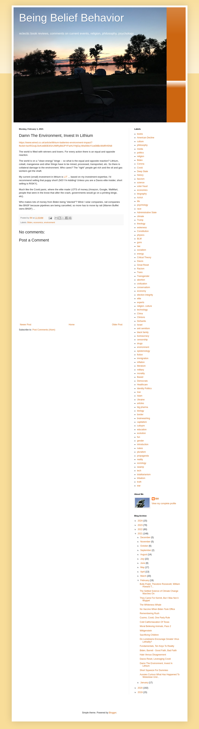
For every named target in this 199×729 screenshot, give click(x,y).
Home (72, 324)
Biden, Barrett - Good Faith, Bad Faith (158, 650)
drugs (140, 343)
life (138, 201)
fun (138, 437)
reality (140, 459)
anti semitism (143, 328)
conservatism (143, 287)
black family (143, 332)
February (145, 580)
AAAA (140, 197)
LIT (65, 176)
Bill (157, 498)
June (143, 563)
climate (140, 216)
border (140, 414)
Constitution (143, 231)
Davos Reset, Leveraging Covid (155, 659)
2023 (140, 525)
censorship (142, 339)
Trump (140, 220)
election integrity (145, 295)
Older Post (117, 324)
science (141, 182)
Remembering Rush (149, 613)
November (145, 541)
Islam (139, 396)
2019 (140, 692)
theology (141, 223)
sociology (141, 463)
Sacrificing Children (149, 635)
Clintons (141, 317)
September (146, 550)
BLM (139, 238)
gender (140, 440)
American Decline (145, 137)
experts (140, 302)
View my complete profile (164, 503)
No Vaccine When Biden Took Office (157, 609)
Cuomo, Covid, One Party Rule (155, 617)
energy (140, 253)
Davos (140, 261)
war (139, 485)
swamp (140, 467)
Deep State (142, 171)
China (140, 313)
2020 (140, 688)
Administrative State (147, 212)
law (138, 246)
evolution (141, 433)
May (142, 567)
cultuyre (141, 425)
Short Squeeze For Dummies (154, 670)
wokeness (142, 227)
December (145, 537)
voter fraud (142, 186)
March (143, 576)
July (142, 559)
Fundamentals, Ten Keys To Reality (157, 646)
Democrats (142, 381)
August (144, 554)
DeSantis (141, 321)
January (144, 682)
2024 (140, 520)
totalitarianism (144, 474)
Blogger (112, 712)
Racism (140, 268)
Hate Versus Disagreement (153, 654)
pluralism (141, 452)
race (139, 209)
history (140, 175)
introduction (142, 444)
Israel (139, 324)
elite (139, 298)
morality (141, 373)
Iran (139, 392)
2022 (140, 529)
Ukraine (141, 399)
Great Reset (143, 265)
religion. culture (144, 306)
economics (38, 222)
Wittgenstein (146, 630)
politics (140, 152)
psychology (142, 205)
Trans (140, 272)
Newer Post (25, 324)
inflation (141, 362)
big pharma (142, 407)
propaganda (143, 456)
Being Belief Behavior (71, 18)
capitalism (142, 422)
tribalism (141, 478)
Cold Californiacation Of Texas (154, 622)
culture (140, 141)
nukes (140, 448)
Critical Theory (144, 257)
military (140, 369)
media (140, 149)
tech (139, 470)
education (142, 429)
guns (139, 242)
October (144, 546)
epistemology (143, 351)
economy (141, 291)
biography (142, 193)
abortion (141, 280)
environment (49, 222)
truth (139, 482)
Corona (140, 164)
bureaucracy (143, 336)
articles (140, 403)
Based (140, 377)
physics (140, 235)
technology (142, 309)
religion (140, 156)
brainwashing (143, 418)
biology (140, 411)
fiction (140, 354)
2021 (140, 533)
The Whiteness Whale (150, 604)
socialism (141, 250)
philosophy (142, 145)
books (140, 134)
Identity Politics (144, 388)
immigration (142, 358)
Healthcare (142, 384)
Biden (29, 222)
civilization (142, 283)
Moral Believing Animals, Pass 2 (155, 626)
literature (141, 366)
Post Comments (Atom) (43, 329)
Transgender (143, 276)
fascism (141, 179)
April (142, 571)
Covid (140, 167)
